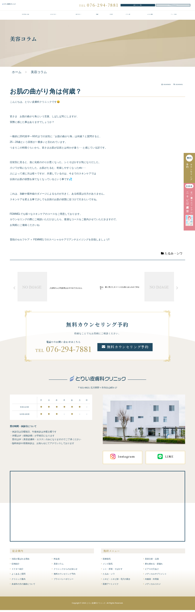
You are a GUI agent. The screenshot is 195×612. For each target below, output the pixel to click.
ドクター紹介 (128, 17)
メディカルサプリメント (156, 576)
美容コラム (59, 565)
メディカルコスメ (153, 586)
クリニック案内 (173, 17)
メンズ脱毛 (108, 565)
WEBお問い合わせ (173, 6)
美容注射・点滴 (152, 561)
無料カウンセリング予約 (137, 6)
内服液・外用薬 (152, 581)
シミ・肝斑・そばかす (113, 571)
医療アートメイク (111, 586)
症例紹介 (111, 17)
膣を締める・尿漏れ (154, 565)
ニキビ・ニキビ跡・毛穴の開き (116, 581)
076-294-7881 (68, 351)
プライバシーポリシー (63, 581)
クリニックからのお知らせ (65, 571)
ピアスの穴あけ (152, 571)
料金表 (97, 17)
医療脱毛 (107, 561)
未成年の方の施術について (23, 586)
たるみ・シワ (172, 255)
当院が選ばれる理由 (25, 17)
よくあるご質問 (150, 17)
